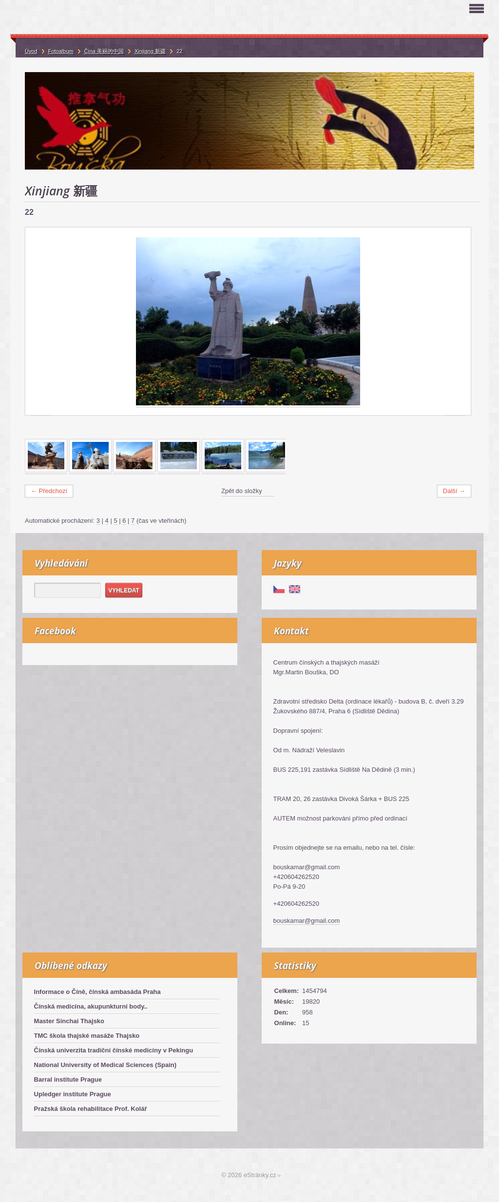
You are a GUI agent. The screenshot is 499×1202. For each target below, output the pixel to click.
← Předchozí (49, 491)
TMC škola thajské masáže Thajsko (87, 1035)
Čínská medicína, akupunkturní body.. (91, 1006)
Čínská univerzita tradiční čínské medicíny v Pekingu (113, 1050)
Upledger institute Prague (72, 1094)
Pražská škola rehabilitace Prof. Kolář (90, 1108)
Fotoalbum (61, 51)
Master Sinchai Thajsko (69, 1021)
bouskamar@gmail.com (306, 920)
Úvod (31, 51)
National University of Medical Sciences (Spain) (105, 1064)
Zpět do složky (241, 491)
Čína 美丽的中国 (104, 51)
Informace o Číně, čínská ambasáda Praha (97, 991)
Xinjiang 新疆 (150, 51)
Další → (454, 491)
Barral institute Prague (68, 1079)
